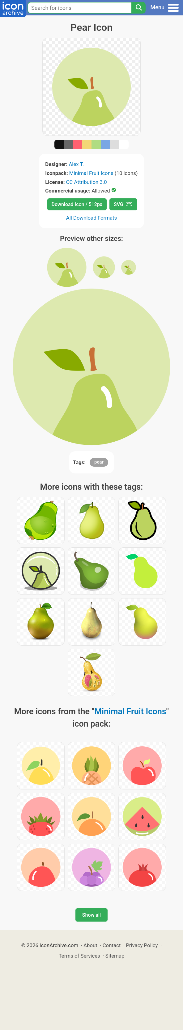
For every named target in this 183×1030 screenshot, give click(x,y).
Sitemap (115, 956)
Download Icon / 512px (77, 204)
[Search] (138, 8)
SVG (123, 204)
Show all (91, 915)
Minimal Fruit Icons (91, 173)
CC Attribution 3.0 (86, 182)
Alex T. (76, 164)
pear (99, 462)
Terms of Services (79, 956)
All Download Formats (91, 218)
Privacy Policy (142, 945)
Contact (112, 945)
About (90, 945)
